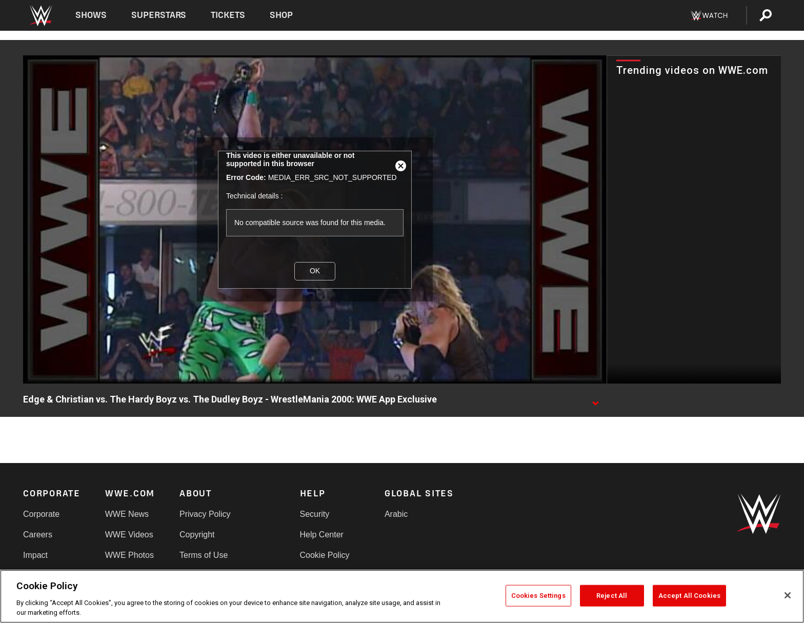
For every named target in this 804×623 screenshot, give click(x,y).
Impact (35, 555)
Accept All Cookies (689, 595)
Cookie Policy (325, 555)
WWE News (127, 514)
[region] (402, 596)
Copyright (196, 534)
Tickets (228, 15)
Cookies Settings (538, 595)
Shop (281, 15)
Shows (91, 15)
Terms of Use (203, 555)
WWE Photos (129, 555)
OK (315, 271)
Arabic (396, 514)
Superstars (159, 15)
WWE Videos (129, 534)
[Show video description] (595, 400)
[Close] (787, 595)
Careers (37, 534)
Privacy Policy (205, 514)
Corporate (41, 514)
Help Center (322, 534)
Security (315, 514)
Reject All (611, 595)
